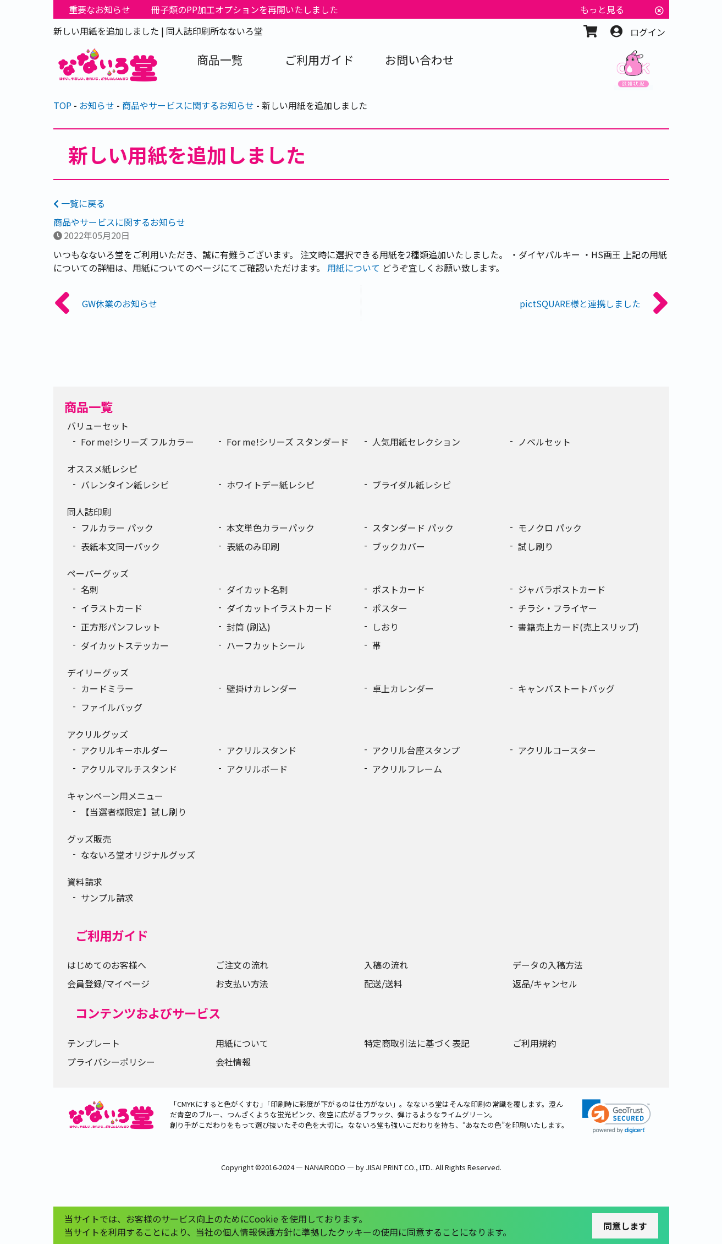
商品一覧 (88, 406)
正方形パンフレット (121, 626)
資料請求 (84, 881)
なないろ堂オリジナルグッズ (138, 854)
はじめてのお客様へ (106, 964)
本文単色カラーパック (271, 527)
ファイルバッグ (111, 707)
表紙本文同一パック (120, 546)
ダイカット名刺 (257, 589)
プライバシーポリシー (111, 1061)
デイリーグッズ (98, 672)
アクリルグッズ (97, 734)
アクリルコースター (557, 750)
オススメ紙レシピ (102, 468)
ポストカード (398, 589)
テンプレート (93, 1043)
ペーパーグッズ (98, 573)
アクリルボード (257, 768)
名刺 (89, 589)
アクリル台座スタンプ (416, 750)
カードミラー (107, 688)
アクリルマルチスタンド (129, 768)
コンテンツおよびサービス (148, 1013)
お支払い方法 (242, 983)
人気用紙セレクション (416, 441)
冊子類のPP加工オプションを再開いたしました (244, 9)
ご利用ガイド (111, 935)
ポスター (389, 608)
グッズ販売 (89, 838)
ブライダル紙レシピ (411, 484)
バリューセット (98, 425)
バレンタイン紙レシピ (125, 484)
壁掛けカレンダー (262, 688)
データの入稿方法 (547, 964)
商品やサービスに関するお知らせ (119, 222)
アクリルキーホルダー (124, 750)
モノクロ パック (550, 527)
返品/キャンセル (544, 983)
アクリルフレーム (407, 768)
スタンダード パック (413, 527)
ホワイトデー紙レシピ (271, 484)
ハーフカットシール (266, 645)
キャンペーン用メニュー (115, 795)
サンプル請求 (107, 897)
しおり (385, 626)
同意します (625, 1225)
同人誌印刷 (89, 511)
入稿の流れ (386, 964)
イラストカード (111, 608)
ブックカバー (398, 546)
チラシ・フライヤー (557, 608)
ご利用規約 (534, 1043)
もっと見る (602, 9)
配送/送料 (383, 983)
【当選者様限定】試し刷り (133, 811)
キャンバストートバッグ (566, 688)
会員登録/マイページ (108, 983)
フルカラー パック (117, 527)
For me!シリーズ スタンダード (288, 441)
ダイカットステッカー (125, 645)
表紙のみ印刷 (253, 546)
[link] (616, 1116)
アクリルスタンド (261, 750)
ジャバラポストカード (561, 589)
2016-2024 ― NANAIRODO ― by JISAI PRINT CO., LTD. (346, 1167)
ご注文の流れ (242, 964)
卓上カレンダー (403, 688)
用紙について (353, 267)
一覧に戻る (79, 203)
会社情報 (233, 1061)
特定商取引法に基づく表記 (417, 1043)
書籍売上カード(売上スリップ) (578, 626)
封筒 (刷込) (249, 626)
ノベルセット (544, 441)
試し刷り (535, 546)
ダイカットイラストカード (279, 608)
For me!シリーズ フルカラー (137, 441)
